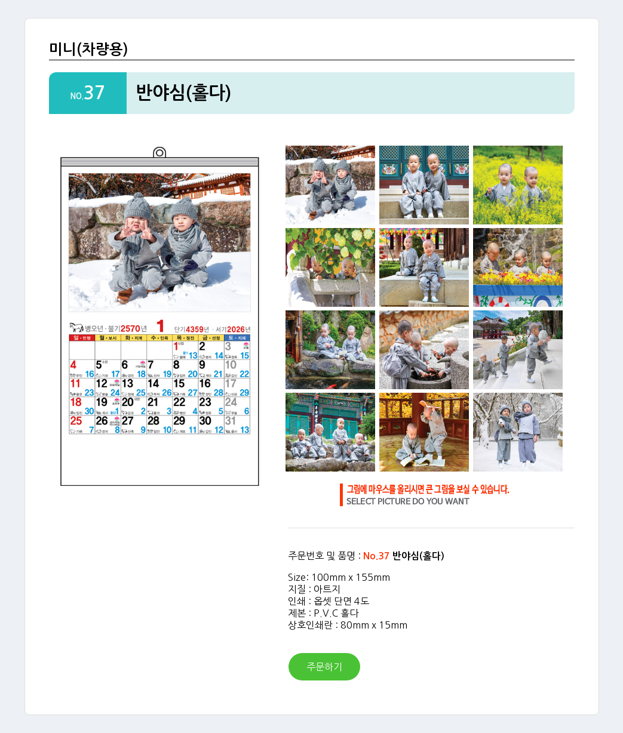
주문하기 (324, 667)
